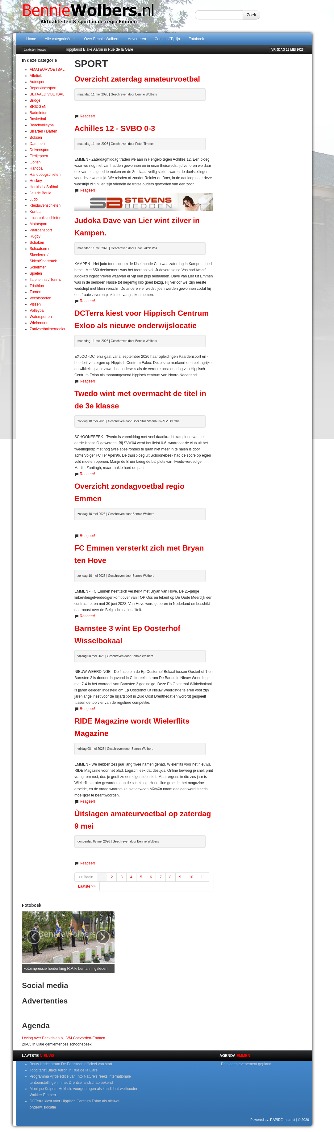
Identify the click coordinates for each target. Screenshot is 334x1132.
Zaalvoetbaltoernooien (48, 329)
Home (31, 39)
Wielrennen (39, 323)
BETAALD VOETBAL (47, 94)
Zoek (251, 14)
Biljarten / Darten (43, 131)
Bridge (35, 100)
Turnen (35, 292)
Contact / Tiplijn (167, 39)
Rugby (35, 236)
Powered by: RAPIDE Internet (272, 1119)
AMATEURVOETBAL (47, 69)
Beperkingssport (43, 88)
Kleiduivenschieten (45, 205)
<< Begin (85, 877)
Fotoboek (196, 39)
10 (191, 877)
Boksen (36, 137)
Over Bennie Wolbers (101, 39)
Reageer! (87, 116)
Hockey (36, 181)
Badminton (38, 113)
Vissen (35, 304)
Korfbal (35, 211)
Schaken (37, 242)
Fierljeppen (39, 156)
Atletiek (36, 76)
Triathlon (37, 286)
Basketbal (38, 119)
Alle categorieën (60, 39)
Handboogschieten (45, 174)
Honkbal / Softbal (44, 187)
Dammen (37, 144)
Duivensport (39, 150)
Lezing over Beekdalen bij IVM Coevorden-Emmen (63, 1038)
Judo (34, 199)
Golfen (35, 162)
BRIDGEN (38, 106)
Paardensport (41, 230)
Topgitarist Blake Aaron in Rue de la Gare (99, 49)
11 (203, 877)
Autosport (37, 82)
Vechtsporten (40, 298)
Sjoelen (36, 273)
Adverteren (137, 39)
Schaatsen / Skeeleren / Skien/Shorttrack (43, 255)
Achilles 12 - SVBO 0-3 (114, 128)
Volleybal (37, 310)
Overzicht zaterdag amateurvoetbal (137, 79)
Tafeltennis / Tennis (45, 279)
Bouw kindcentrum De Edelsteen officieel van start (71, 1064)
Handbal (37, 168)
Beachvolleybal (42, 125)
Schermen (38, 267)
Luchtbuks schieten (45, 218)
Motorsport (38, 224)
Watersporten (41, 317)
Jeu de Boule (40, 193)
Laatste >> (87, 886)
